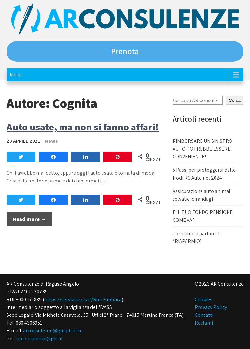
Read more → (29, 219)
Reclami (204, 322)
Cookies (203, 299)
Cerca (235, 100)
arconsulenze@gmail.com (52, 330)
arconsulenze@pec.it (40, 338)
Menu (16, 74)
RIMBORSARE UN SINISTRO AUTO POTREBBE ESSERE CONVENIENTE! (202, 149)
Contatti (204, 315)
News (51, 141)
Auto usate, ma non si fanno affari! (83, 126)
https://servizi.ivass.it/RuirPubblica (83, 299)
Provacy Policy (211, 307)
